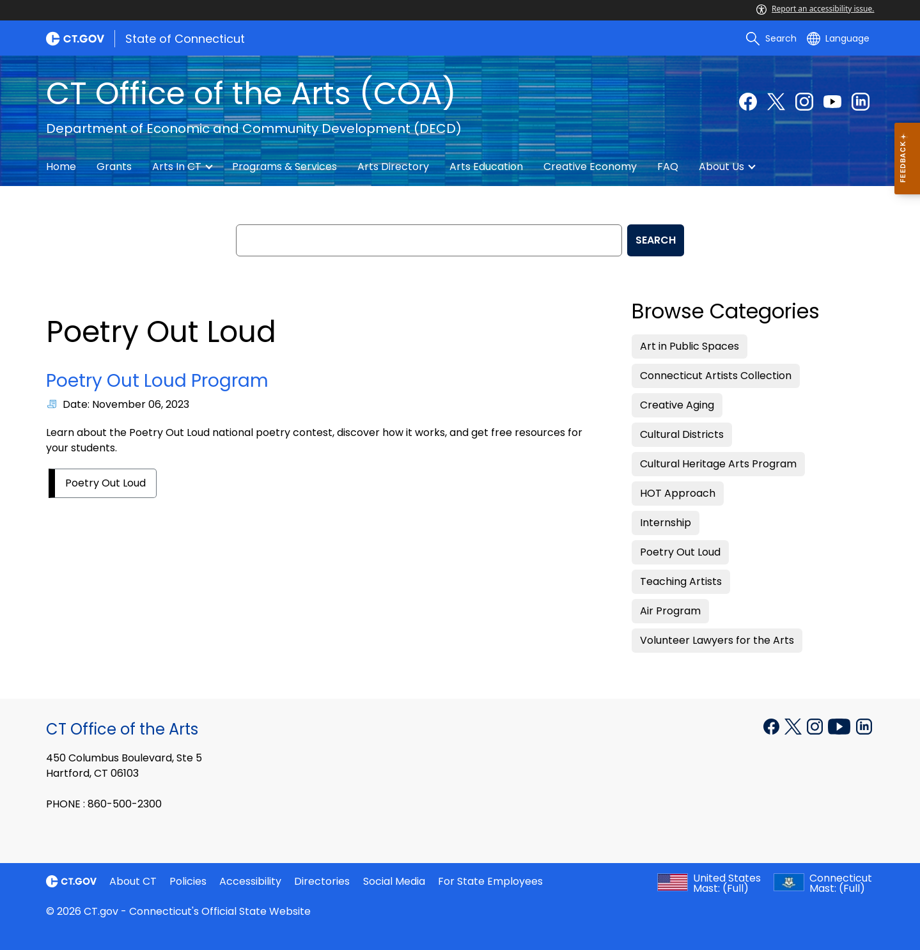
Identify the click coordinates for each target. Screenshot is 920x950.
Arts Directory (393, 166)
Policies (188, 881)
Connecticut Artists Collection (715, 375)
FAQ (667, 166)
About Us (721, 166)
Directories (322, 881)
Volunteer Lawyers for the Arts (717, 640)
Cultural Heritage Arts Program (718, 463)
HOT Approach (677, 493)
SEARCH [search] (655, 240)
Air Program (670, 610)
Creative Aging (677, 405)
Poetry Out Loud (105, 483)
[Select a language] (838, 38)
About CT (133, 881)
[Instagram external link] (804, 102)
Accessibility (250, 881)
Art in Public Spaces (689, 346)
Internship (665, 522)
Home (61, 166)
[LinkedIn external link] (864, 726)
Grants (114, 166)
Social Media (394, 881)
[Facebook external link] (748, 102)
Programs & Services (284, 166)
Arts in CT (176, 166)
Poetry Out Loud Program (157, 380)
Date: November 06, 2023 (126, 404)
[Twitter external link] (776, 102)
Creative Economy (590, 166)
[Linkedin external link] (860, 102)
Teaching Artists (681, 581)
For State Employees (490, 881)
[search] (771, 38)
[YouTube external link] (832, 102)
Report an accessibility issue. (815, 8)
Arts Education (486, 166)
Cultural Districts (682, 434)
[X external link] (794, 726)
